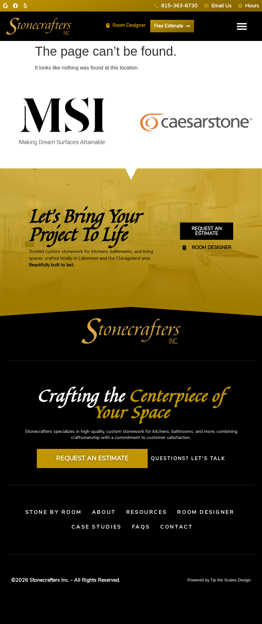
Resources (146, 512)
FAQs (141, 527)
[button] (242, 26)
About (104, 512)
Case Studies (96, 527)
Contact (176, 527)
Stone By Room (52, 512)
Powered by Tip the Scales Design (219, 580)
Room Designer (206, 512)
